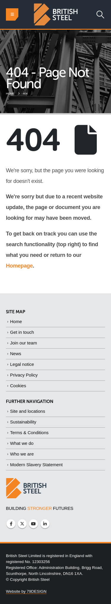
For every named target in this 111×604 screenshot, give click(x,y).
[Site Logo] (55, 14)
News (15, 353)
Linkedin (45, 523)
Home (16, 321)
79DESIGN (36, 591)
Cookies (18, 385)
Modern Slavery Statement (36, 464)
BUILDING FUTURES (39, 508)
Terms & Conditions (29, 432)
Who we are (22, 453)
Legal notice (22, 364)
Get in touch (22, 332)
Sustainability (23, 421)
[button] (12, 14)
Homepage (19, 266)
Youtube (33, 523)
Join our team (23, 342)
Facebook (11, 523)
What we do (21, 443)
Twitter (22, 523)
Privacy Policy (24, 374)
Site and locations (27, 411)
